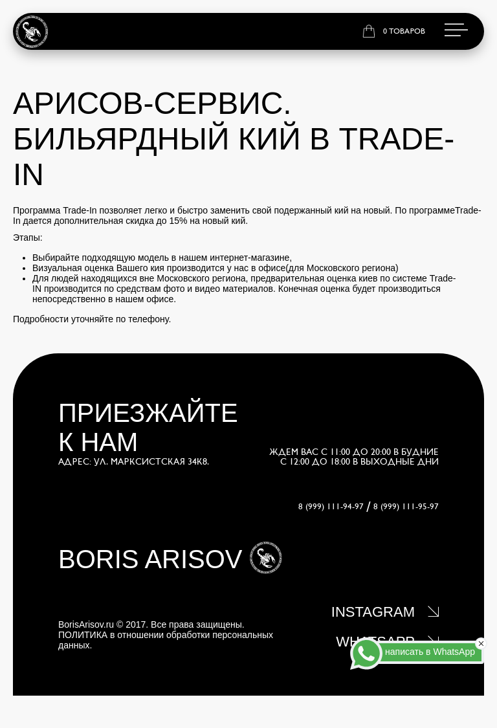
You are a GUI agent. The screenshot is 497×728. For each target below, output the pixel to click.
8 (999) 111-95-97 (406, 506)
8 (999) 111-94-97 (331, 506)
